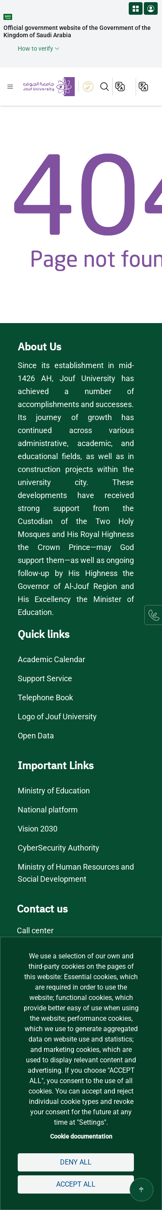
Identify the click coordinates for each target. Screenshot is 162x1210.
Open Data (36, 735)
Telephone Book (45, 697)
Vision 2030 (38, 828)
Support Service (45, 678)
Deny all (75, 1162)
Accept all (75, 1184)
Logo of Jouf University (58, 716)
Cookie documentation (81, 1136)
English (121, 86)
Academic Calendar (51, 659)
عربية (144, 86)
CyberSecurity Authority (58, 847)
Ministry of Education (54, 790)
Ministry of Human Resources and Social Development (76, 872)
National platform (48, 809)
